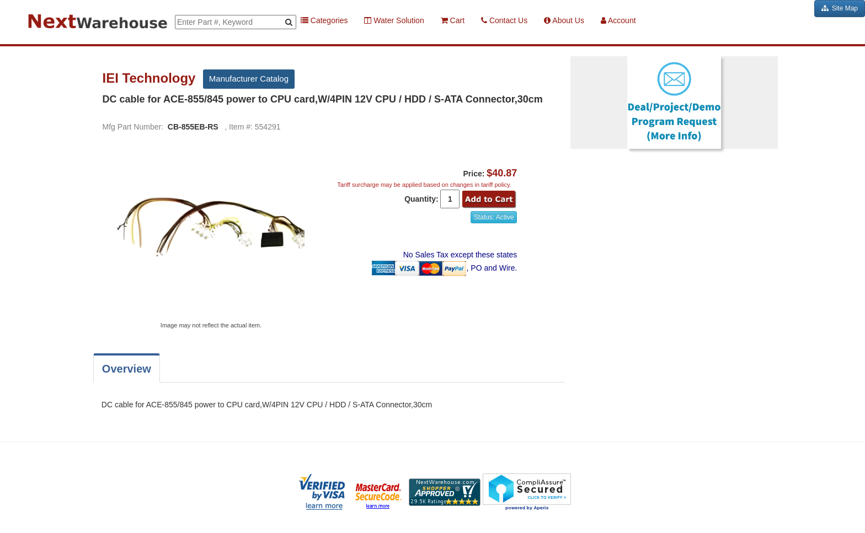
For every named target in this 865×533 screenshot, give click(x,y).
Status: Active (494, 217)
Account (618, 20)
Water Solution (394, 20)
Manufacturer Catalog (249, 78)
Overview (126, 369)
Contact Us (504, 20)
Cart (452, 20)
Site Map (839, 8)
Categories (324, 20)
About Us (564, 20)
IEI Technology (151, 78)
